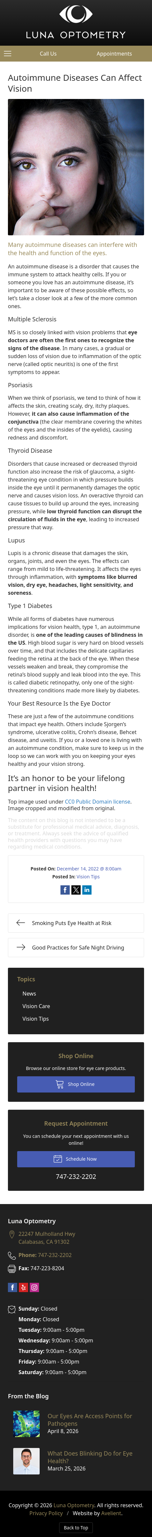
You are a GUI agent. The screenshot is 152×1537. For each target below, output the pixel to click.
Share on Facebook (65, 890)
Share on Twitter (76, 890)
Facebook (12, 1287)
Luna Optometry (74, 1505)
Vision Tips (88, 876)
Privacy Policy (46, 1513)
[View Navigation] (10, 54)
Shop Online (75, 1084)
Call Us (48, 53)
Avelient (111, 1513)
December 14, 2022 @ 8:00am (89, 868)
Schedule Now (75, 1158)
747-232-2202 (45, 1255)
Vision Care (36, 1006)
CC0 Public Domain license (98, 801)
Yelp (23, 1287)
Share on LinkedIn (87, 890)
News (29, 993)
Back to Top (76, 1527)
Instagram (34, 1287)
